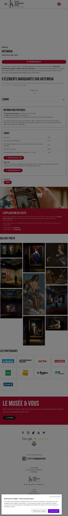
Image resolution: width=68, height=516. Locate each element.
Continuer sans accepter (55, 496)
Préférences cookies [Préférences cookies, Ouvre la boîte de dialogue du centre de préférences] (39, 511)
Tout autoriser (53, 511)
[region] (31, 504)
